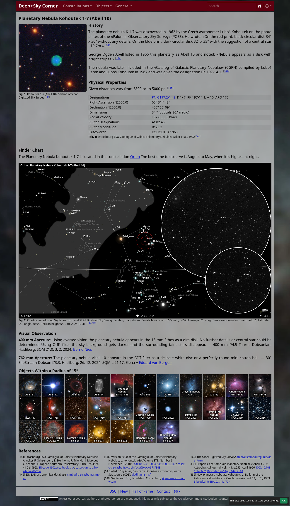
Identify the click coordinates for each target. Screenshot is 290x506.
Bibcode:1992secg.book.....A (56, 467)
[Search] (259, 6)
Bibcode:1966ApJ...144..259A (225, 471)
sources (81, 499)
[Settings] (177, 491)
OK (283, 500)
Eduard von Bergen (155, 362)
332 (118, 58)
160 (94, 322)
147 (47, 96)
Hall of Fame (142, 491)
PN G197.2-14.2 (163, 97)
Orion (135, 156)
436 (108, 45)
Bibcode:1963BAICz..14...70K (212, 482)
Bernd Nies (82, 349)
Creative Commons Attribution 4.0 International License (213, 499)
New (124, 491)
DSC (112, 491)
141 (198, 136)
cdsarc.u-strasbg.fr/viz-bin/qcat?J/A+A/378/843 (147, 465)
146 (226, 71)
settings (274, 500)
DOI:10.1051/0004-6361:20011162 (154, 464)
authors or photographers (104, 499)
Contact (163, 491)
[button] (77, 6)
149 (89, 322)
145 (170, 88)
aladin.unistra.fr (142, 474)
